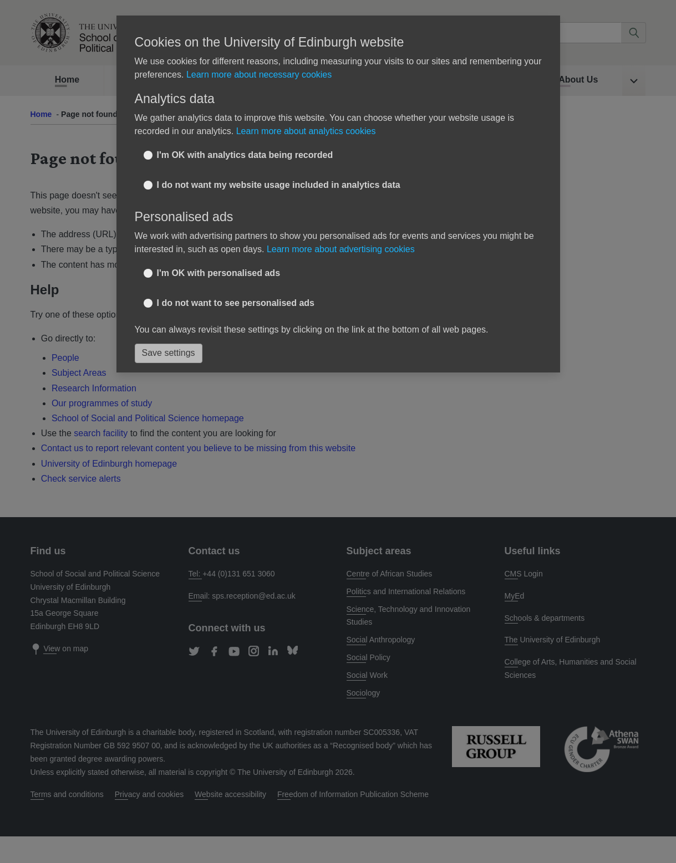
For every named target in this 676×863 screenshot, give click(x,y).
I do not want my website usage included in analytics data (278, 185)
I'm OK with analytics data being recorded (245, 155)
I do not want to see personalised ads (236, 303)
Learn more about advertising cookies (341, 249)
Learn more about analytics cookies (306, 131)
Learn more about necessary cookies (259, 74)
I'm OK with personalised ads (219, 273)
